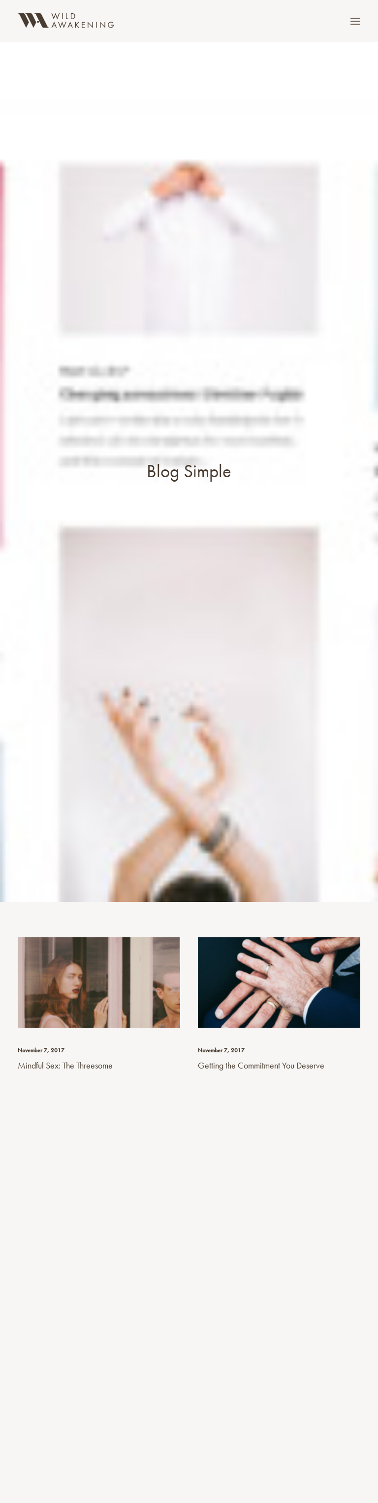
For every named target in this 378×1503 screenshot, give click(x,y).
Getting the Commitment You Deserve (261, 1037)
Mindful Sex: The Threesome (65, 1037)
